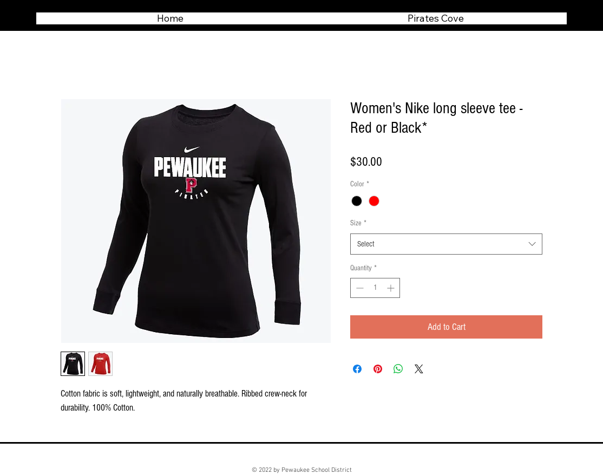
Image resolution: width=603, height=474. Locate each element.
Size (358, 223)
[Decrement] (358, 287)
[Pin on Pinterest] (377, 368)
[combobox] (446, 244)
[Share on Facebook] (357, 368)
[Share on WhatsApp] (398, 368)
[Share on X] (418, 368)
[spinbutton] (375, 287)
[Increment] (391, 287)
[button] (435, 18)
